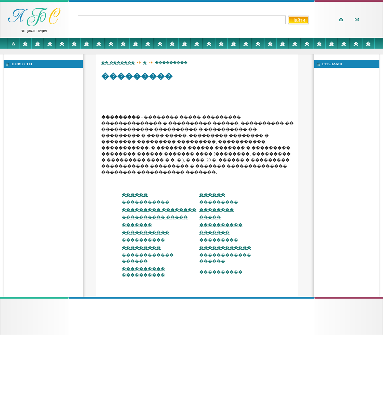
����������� (145, 202)
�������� (216, 209)
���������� (220, 224)
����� (210, 217)
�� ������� (118, 62)
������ (135, 194)
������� (137, 224)
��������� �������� (159, 209)
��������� (218, 202)
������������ (225, 247)
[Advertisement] (155, 97)
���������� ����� (155, 217)
